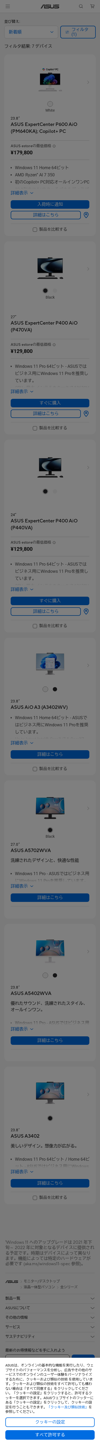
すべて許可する (50, 1435)
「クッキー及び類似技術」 (68, 1407)
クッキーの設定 (50, 1422)
